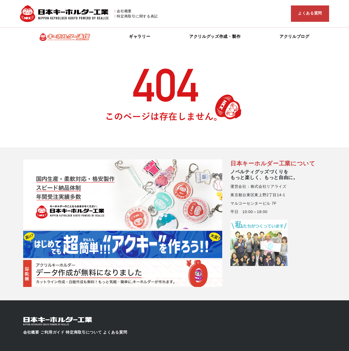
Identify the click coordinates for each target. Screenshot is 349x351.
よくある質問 (310, 13)
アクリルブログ (294, 36)
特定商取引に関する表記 (137, 16)
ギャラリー (140, 36)
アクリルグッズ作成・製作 (214, 36)
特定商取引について (84, 332)
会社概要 (124, 11)
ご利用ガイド (52, 332)
